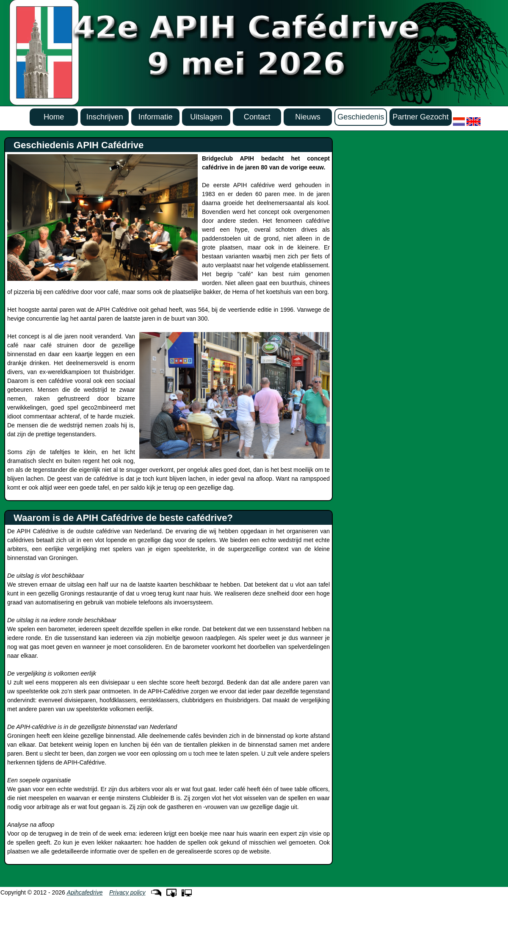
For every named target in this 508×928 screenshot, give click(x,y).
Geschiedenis (360, 117)
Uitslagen (206, 117)
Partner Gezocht (420, 117)
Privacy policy (127, 892)
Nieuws (307, 117)
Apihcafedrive (85, 892)
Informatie (155, 117)
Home (54, 117)
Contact (257, 117)
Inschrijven (104, 117)
